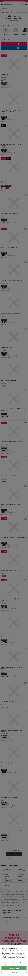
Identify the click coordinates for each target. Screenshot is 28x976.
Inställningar (14, 972)
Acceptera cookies (14, 968)
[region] (14, 960)
